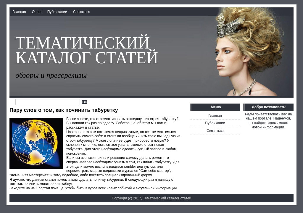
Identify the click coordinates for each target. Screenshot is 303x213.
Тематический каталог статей (86, 50)
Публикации (57, 12)
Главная (19, 12)
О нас (36, 12)
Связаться (81, 12)
